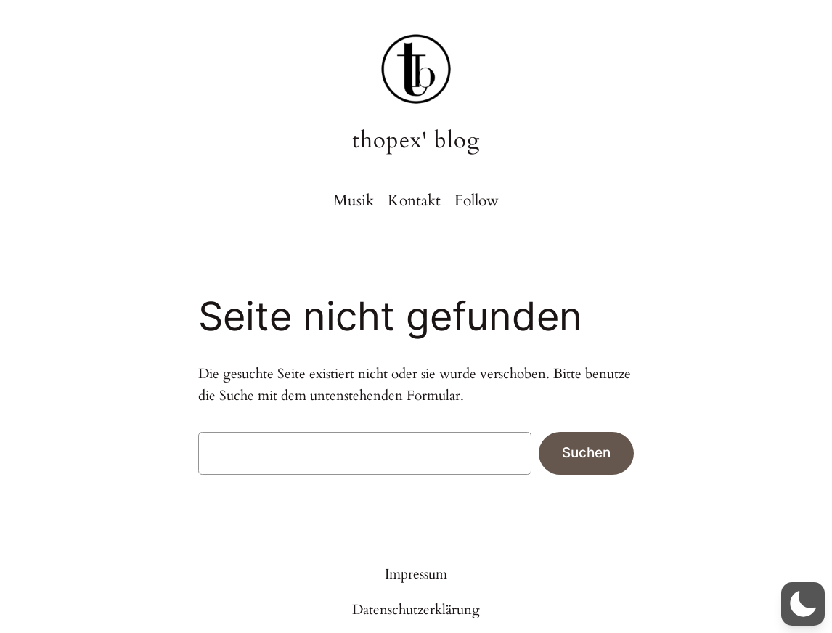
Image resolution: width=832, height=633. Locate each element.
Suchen (586, 452)
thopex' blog (416, 140)
